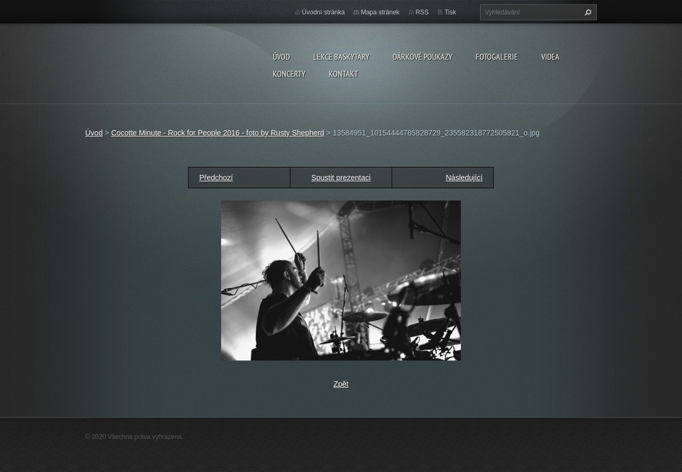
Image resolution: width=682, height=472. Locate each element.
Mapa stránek (380, 12)
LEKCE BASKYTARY (341, 56)
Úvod (281, 56)
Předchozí (216, 177)
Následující (464, 177)
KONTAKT (343, 73)
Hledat (587, 12)
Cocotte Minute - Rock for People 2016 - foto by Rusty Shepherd (217, 133)
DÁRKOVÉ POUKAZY (422, 56)
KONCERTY (289, 73)
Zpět (341, 384)
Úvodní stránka (323, 12)
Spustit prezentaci (340, 177)
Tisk (450, 12)
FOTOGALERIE (497, 56)
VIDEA (550, 56)
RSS (422, 12)
